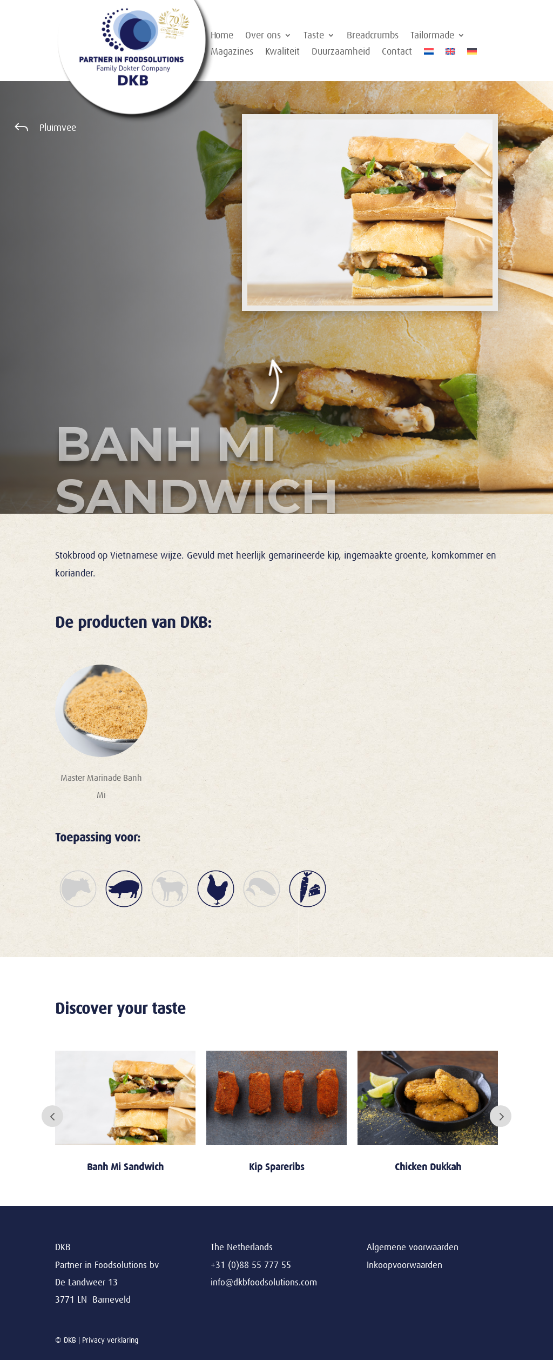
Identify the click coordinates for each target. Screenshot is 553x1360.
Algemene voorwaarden (412, 1247)
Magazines (232, 52)
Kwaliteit (282, 52)
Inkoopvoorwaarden (404, 1265)
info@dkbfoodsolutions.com (264, 1282)
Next (500, 1116)
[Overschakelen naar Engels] (450, 53)
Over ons (263, 36)
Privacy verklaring (110, 1340)
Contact (397, 52)
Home (222, 36)
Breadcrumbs (373, 36)
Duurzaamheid (341, 52)
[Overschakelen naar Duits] (472, 53)
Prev (52, 1116)
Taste (314, 36)
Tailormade (432, 36)
